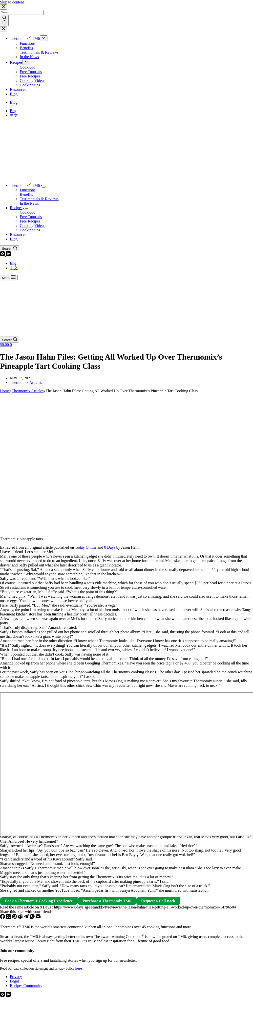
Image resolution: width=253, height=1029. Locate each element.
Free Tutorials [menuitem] (31, 72)
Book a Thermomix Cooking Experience (39, 901)
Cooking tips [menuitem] (30, 85)
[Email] (38, 917)
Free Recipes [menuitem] (30, 76)
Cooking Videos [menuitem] (32, 80)
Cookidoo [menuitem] (27, 67)
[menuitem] (43, 38)
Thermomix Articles (26, 382)
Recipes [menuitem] (16, 62)
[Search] (9, 248)
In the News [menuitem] (29, 57)
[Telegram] (27, 917)
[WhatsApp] (33, 917)
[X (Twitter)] (9, 917)
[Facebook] (3, 917)
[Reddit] (21, 917)
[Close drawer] (3, 28)
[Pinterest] (15, 917)
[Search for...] (22, 12)
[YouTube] (8, 255)
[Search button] (4, 20)
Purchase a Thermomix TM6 (107, 901)
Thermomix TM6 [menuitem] (25, 38)
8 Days (109, 547)
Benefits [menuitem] (26, 48)
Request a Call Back (158, 901)
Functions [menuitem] (27, 43)
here (78, 968)
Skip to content (12, 2)
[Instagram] (3, 255)
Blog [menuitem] (14, 94)
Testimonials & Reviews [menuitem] (39, 52)
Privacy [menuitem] (16, 977)
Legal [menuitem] (14, 981)
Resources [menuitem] (18, 89)
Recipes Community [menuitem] (26, 985)
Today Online (85, 547)
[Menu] (9, 277)
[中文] (14, 115)
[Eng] (13, 111)
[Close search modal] (3, 7)
